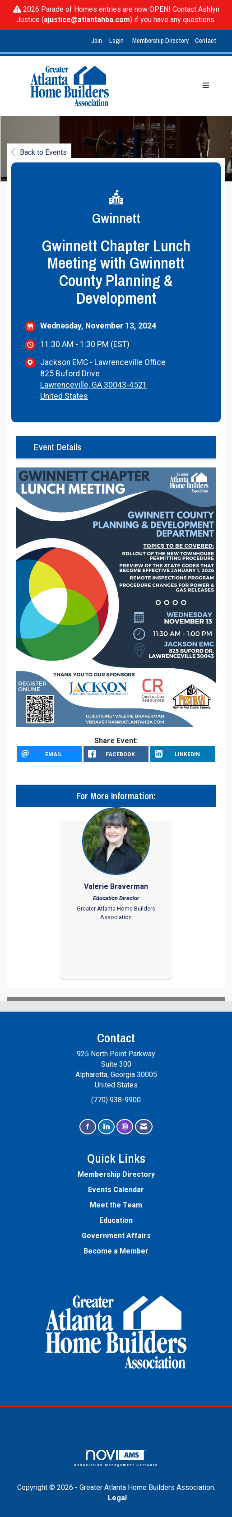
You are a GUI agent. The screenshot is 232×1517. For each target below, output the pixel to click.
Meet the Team (116, 1205)
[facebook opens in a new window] (116, 754)
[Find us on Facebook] (87, 1127)
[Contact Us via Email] (144, 1127)
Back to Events (39, 152)
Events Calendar (116, 1189)
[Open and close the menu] (173, 86)
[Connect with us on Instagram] (124, 1127)
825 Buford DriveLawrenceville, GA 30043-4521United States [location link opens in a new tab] (93, 385)
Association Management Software (116, 1458)
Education (116, 1220)
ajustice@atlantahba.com (87, 19)
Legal (117, 1498)
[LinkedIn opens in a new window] (182, 754)
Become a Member (116, 1251)
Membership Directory (160, 40)
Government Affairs (116, 1235)
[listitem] (97, 41)
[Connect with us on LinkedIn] (106, 1127)
